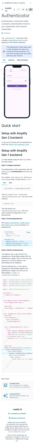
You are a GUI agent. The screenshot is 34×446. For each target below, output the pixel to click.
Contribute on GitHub (17, 413)
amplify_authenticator (12, 223)
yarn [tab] (10, 183)
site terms (11, 432)
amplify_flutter (24, 223)
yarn (3, 179)
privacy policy (21, 432)
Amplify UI (8, 9)
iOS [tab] (4, 60)
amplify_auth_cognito (12, 225)
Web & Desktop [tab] (22, 60)
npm (28, 177)
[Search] (18, 9)
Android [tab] (11, 60)
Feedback (5, 33)
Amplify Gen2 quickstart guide (19, 144)
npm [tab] (4, 183)
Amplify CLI (5, 171)
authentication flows (15, 40)
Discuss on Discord (17, 418)
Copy (28, 232)
